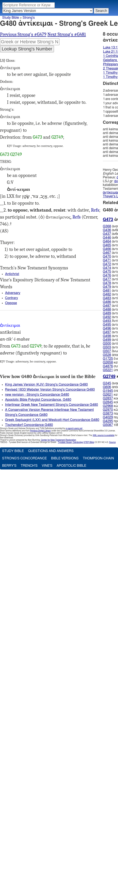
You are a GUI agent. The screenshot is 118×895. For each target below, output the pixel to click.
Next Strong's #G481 (66, 34)
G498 (107, 336)
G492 (107, 317)
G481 (107, 290)
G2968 (108, 406)
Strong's (29, 17)
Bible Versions (65, 458)
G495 (107, 324)
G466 (107, 249)
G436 (107, 230)
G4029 (108, 417)
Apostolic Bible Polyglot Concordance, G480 (38, 399)
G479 (107, 287)
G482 (107, 294)
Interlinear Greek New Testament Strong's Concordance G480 (51, 404)
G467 (107, 252)
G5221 (108, 370)
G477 (107, 279)
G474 (107, 268)
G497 (107, 332)
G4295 (108, 421)
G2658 (108, 362)
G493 (107, 321)
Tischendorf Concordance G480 (29, 425)
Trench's (29, 465)
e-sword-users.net (74, 428)
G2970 (108, 409)
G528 (107, 355)
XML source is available (103, 435)
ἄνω (110, 351)
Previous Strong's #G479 (23, 34)
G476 (107, 275)
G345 (107, 383)
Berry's (9, 465)
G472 (107, 264)
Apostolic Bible (71, 465)
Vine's (47, 465)
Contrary (11, 298)
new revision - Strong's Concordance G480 (37, 394)
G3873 (108, 413)
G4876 (108, 366)
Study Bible (10, 17)
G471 (107, 260)
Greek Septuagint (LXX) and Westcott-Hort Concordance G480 (52, 420)
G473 (37, 137)
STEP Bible (88, 442)
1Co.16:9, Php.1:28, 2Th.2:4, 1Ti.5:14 (76, 217)
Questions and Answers (51, 451)
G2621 (108, 394)
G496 (107, 328)
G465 (107, 245)
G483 (107, 298)
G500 (107, 343)
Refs (95, 210)
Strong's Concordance (24, 458)
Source (112, 442)
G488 (107, 309)
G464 (107, 241)
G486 (107, 302)
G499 (107, 339)
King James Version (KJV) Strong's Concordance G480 (46, 384)
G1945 (108, 391)
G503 (107, 347)
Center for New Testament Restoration (58, 440)
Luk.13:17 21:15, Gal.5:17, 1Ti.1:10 (95, 210)
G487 (107, 305)
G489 (107, 313)
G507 (107, 351)
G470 (107, 256)
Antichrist (12, 274)
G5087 (108, 425)
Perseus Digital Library (40, 431)
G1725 (108, 358)
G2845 (108, 402)
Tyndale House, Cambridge (70, 442)
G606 (107, 387)
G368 (107, 226)
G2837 (108, 398)
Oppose (11, 303)
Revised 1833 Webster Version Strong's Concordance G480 (50, 389)
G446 (107, 237)
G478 (107, 283)
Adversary (12, 293)
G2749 (57, 137)
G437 (107, 234)
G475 (107, 271)
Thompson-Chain (98, 458)
